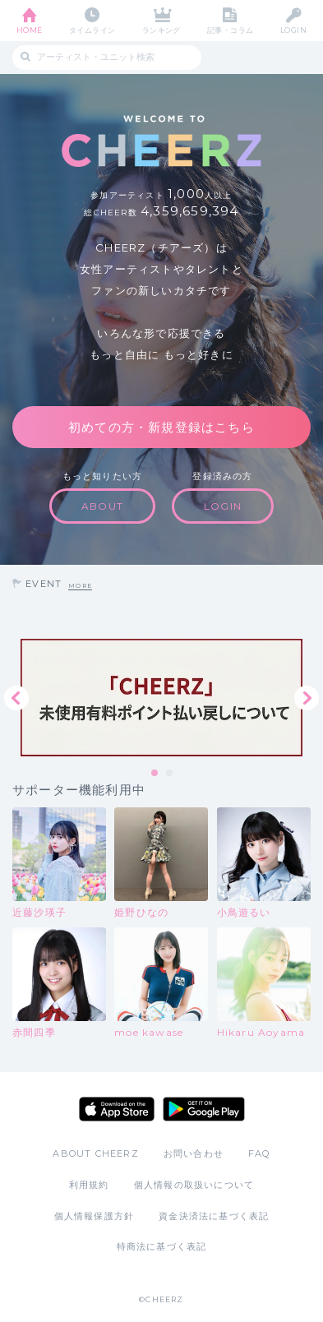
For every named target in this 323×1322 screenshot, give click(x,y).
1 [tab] (155, 774)
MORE (80, 585)
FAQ (259, 1153)
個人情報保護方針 (94, 1216)
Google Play (204, 1109)
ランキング (161, 30)
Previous (16, 698)
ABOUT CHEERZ (95, 1153)
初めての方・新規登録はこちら (161, 427)
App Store (117, 1109)
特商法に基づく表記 (162, 1246)
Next (306, 698)
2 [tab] (170, 774)
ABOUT (102, 506)
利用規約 (89, 1184)
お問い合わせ (194, 1153)
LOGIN (293, 30)
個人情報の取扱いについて (194, 1184)
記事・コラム (230, 30)
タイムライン (92, 30)
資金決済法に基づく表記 (214, 1216)
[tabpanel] (161, 697)
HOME (29, 30)
